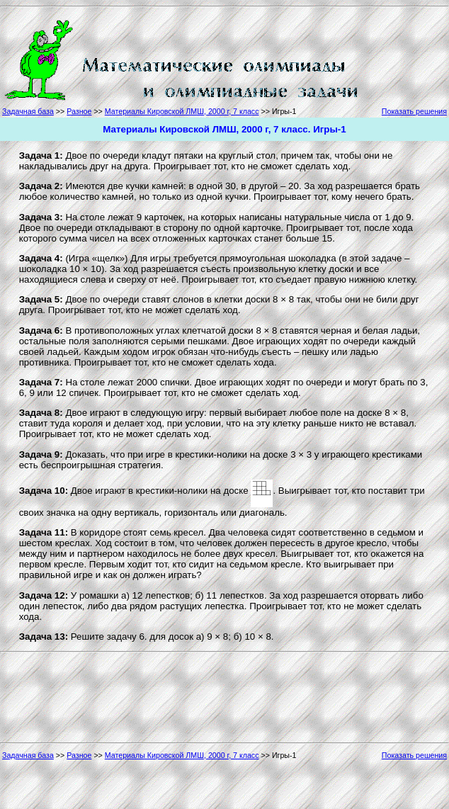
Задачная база (28, 111)
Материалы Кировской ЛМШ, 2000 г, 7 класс (182, 111)
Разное (79, 111)
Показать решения (414, 111)
